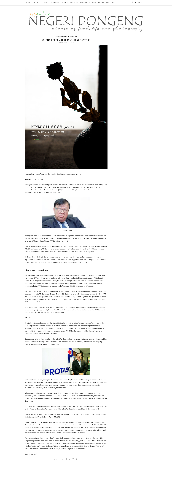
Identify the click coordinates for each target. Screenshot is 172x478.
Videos (45, 2)
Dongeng (74, 2)
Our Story (55, 2)
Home (28, 2)
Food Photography (88, 2)
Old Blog (110, 2)
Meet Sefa (37, 2)
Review (101, 2)
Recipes (65, 2)
